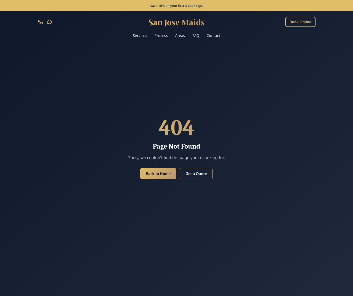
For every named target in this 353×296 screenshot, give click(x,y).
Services (140, 35)
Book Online (300, 21)
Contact (213, 35)
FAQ (195, 35)
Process (161, 35)
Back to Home (158, 173)
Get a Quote (196, 173)
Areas (180, 35)
